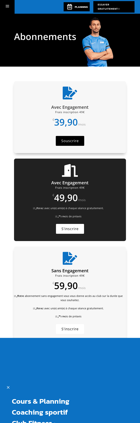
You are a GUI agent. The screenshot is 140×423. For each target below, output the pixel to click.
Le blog (24, 408)
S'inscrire (70, 228)
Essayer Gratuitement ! (108, 7)
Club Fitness (32, 375)
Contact (25, 397)
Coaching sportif (40, 364)
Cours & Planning (40, 353)
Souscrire (70, 140)
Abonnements (35, 386)
